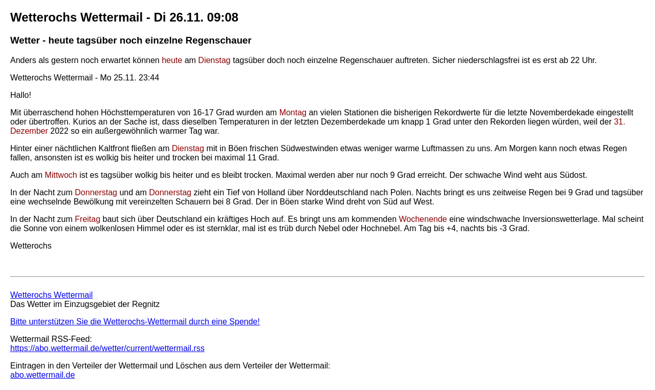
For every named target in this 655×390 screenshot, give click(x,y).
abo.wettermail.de (42, 375)
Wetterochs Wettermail (51, 295)
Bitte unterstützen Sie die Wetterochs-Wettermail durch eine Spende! (135, 321)
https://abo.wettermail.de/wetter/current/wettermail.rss (107, 348)
